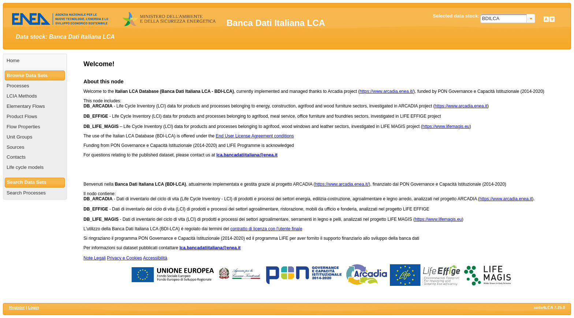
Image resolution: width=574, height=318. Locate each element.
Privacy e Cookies (124, 258)
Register (17, 307)
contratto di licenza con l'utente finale (266, 228)
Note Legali (94, 258)
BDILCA (491, 18)
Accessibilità (155, 258)
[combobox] (507, 18)
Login (33, 307)
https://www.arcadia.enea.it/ (387, 91)
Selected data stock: (456, 16)
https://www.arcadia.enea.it (461, 106)
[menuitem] (35, 60)
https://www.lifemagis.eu (446, 126)
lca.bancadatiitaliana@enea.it (246, 155)
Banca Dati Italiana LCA (276, 23)
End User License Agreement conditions (255, 136)
